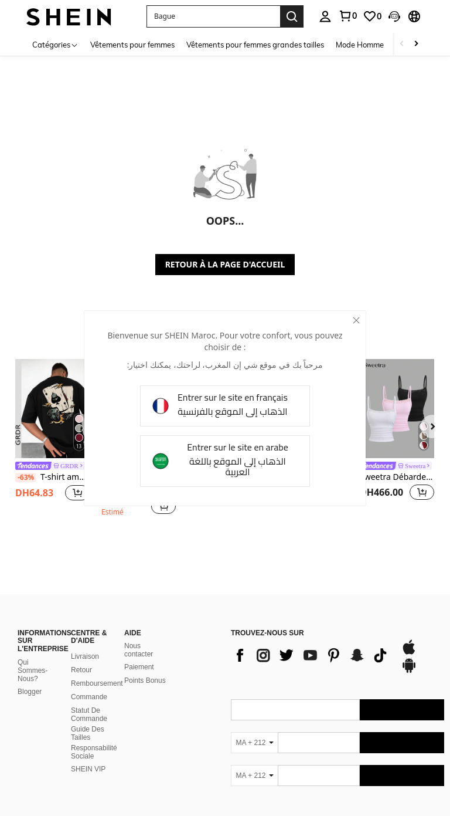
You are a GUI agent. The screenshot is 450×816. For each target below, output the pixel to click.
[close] (356, 320)
